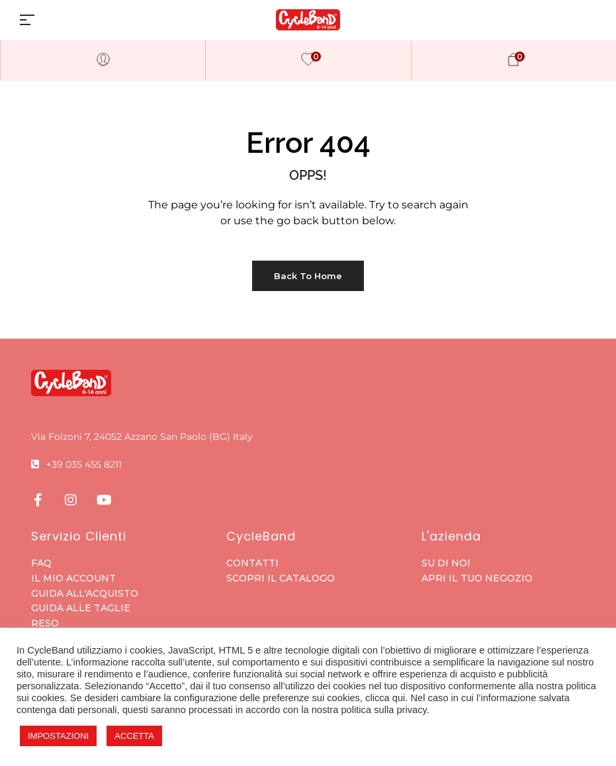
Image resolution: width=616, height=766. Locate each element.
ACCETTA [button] (134, 736)
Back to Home (308, 276)
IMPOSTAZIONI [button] (58, 736)
